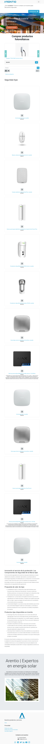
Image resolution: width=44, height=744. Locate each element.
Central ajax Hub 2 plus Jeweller (22, 118)
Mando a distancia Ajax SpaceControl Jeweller (22, 155)
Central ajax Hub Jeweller (22, 562)
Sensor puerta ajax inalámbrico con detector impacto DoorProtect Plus (22, 229)
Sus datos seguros (9, 731)
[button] (36, 62)
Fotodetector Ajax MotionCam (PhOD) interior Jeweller (22, 266)
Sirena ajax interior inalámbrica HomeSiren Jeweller (22, 451)
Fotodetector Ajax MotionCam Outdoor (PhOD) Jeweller (22, 303)
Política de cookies (9, 728)
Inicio (6, 722)
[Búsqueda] (38, 68)
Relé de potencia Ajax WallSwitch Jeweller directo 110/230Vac (22, 373)
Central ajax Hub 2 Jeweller (22, 414)
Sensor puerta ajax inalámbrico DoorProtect (22, 488)
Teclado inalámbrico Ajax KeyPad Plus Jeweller (22, 192)
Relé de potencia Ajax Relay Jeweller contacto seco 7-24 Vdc (22, 521)
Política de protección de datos (11, 729)
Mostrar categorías (9, 74)
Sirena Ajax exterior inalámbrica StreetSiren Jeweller (22, 340)
